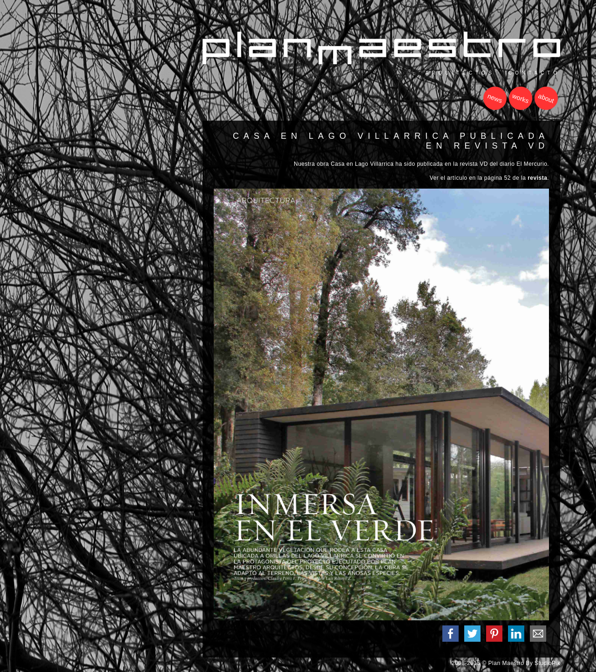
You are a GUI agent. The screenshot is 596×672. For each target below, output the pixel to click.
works (520, 98)
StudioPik (547, 663)
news (495, 98)
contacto (534, 72)
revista (537, 178)
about (546, 98)
